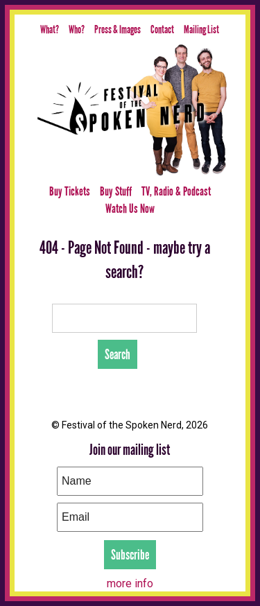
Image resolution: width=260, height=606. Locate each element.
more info (130, 583)
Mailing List (201, 29)
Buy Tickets (69, 191)
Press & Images (117, 29)
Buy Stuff (116, 191)
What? (49, 29)
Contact (162, 29)
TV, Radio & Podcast (176, 191)
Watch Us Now (130, 208)
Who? (77, 29)
